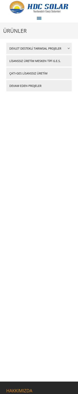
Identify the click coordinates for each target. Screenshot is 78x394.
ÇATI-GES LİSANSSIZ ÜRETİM (28, 73)
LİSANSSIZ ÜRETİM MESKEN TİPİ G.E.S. (35, 61)
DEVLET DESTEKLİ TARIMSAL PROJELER (35, 48)
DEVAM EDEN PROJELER (25, 86)
